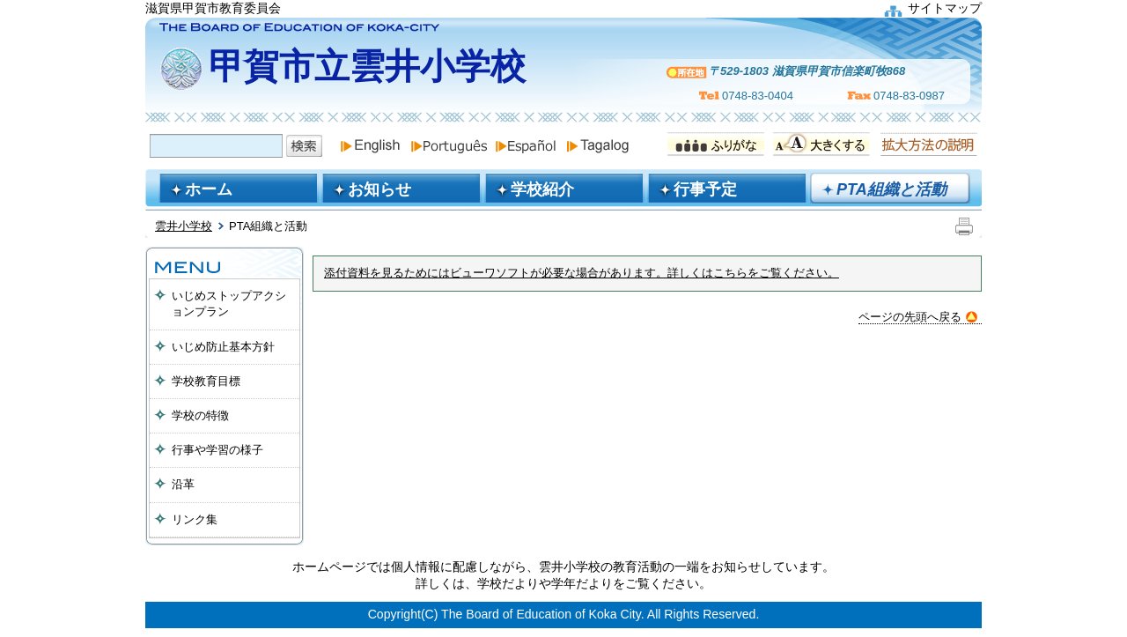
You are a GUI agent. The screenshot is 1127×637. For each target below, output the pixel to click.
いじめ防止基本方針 (223, 346)
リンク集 (194, 519)
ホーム (208, 189)
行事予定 (705, 189)
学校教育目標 (206, 381)
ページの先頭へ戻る (917, 316)
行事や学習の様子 (217, 449)
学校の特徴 (200, 415)
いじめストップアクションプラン (229, 303)
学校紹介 (542, 189)
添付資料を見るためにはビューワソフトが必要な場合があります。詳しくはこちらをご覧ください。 (581, 273)
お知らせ (379, 189)
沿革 (183, 484)
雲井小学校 (183, 226)
